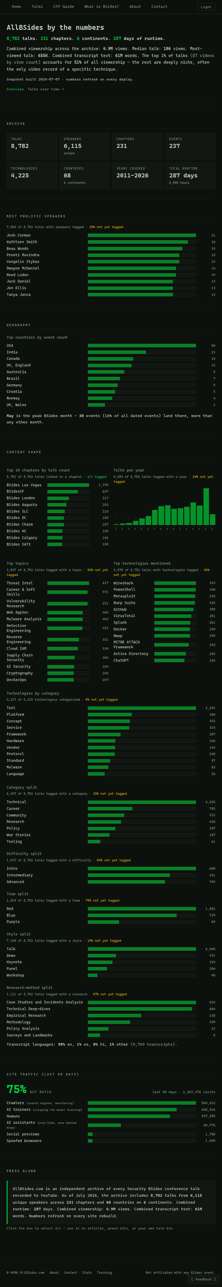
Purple (13, 921)
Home (16, 6)
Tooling (14, 841)
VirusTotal (125, 616)
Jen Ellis (16, 288)
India (12, 352)
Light (206, 7)
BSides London (21, 498)
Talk (11, 949)
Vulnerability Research (21, 603)
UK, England (19, 365)
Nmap (118, 636)
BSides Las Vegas (24, 485)
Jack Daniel (19, 281)
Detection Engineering (19, 628)
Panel (12, 968)
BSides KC (16, 531)
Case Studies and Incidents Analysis (45, 1002)
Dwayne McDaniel (23, 268)
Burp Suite (125, 603)
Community (16, 815)
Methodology (19, 1022)
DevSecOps (16, 680)
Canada (13, 358)
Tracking (104, 1273)
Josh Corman (19, 235)
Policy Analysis (23, 1028)
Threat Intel (20, 583)
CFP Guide (63, 6)
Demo (11, 955)
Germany (14, 385)
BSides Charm (20, 524)
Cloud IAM (16, 648)
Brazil (13, 378)
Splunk (120, 622)
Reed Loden (18, 275)
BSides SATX (19, 544)
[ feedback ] (203, 1279)
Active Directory (131, 653)
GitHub (120, 609)
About (135, 6)
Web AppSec (18, 612)
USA (10, 345)
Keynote (14, 962)
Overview (15, 89)
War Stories (19, 835)
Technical (16, 802)
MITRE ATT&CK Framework (127, 644)
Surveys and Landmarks (30, 1035)
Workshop (15, 975)
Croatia (14, 391)
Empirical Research (26, 1015)
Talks (37, 6)
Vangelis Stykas (23, 261)
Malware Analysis (24, 619)
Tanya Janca (19, 294)
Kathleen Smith (22, 242)
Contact (159, 6)
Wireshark (123, 583)
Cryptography (20, 673)
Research (15, 821)
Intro (12, 868)
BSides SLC (18, 511)
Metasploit (125, 596)
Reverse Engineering (19, 639)
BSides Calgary (22, 537)
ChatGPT (121, 660)
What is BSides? (102, 6)
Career (13, 808)
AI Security (19, 666)
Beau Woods (18, 248)
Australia (16, 372)
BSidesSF (15, 491)
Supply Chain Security (20, 657)
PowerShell (125, 589)
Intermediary (20, 875)
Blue (11, 915)
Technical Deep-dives (28, 1009)
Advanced (15, 882)
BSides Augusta (22, 504)
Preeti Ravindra (23, 255)
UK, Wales (16, 405)
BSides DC (16, 517)
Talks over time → (46, 89)
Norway (13, 398)
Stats (87, 1273)
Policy (13, 828)
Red (10, 908)
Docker (120, 629)
